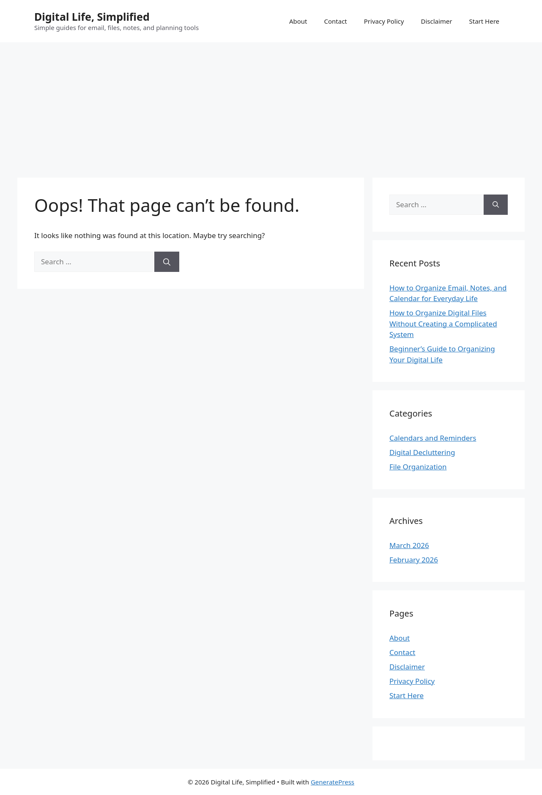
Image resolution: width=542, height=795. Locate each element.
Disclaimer (436, 21)
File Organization (417, 467)
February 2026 (413, 560)
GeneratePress (332, 782)
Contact (335, 21)
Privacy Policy (384, 21)
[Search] (166, 262)
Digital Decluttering (422, 452)
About (298, 21)
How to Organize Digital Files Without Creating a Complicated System (443, 323)
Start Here (484, 21)
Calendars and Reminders (432, 438)
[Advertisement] (271, 106)
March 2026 (409, 545)
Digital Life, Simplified (92, 16)
